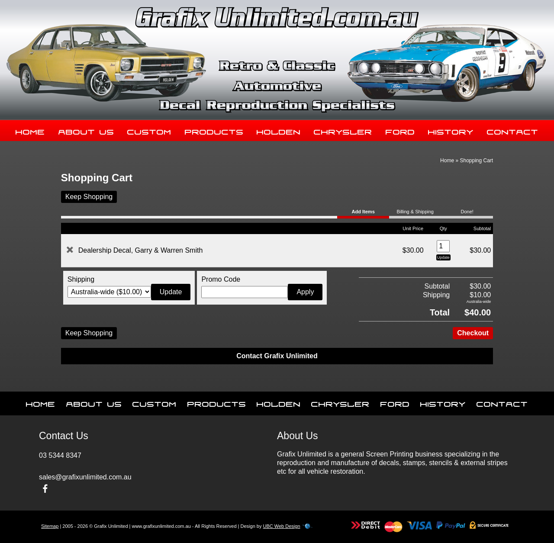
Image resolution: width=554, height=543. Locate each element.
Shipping (81, 279)
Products (214, 130)
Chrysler (343, 130)
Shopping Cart (476, 160)
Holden (279, 130)
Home (30, 130)
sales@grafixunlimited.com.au (85, 477)
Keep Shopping (89, 196)
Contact (512, 130)
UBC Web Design (281, 526)
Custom (149, 130)
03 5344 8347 (60, 455)
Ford (400, 130)
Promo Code (220, 279)
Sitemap (49, 526)
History (450, 130)
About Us (86, 130)
